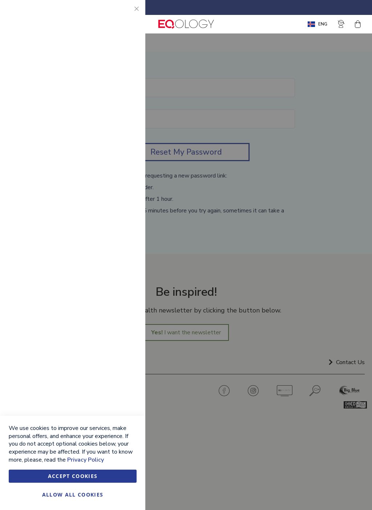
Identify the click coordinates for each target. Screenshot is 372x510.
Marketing (125, 94)
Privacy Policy (85, 460)
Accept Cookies (73, 476)
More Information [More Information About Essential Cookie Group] (115, 64)
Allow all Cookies (73, 494)
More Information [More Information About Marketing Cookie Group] (115, 159)
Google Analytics (125, 190)
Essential (125, 14)
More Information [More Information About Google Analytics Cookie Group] (115, 231)
